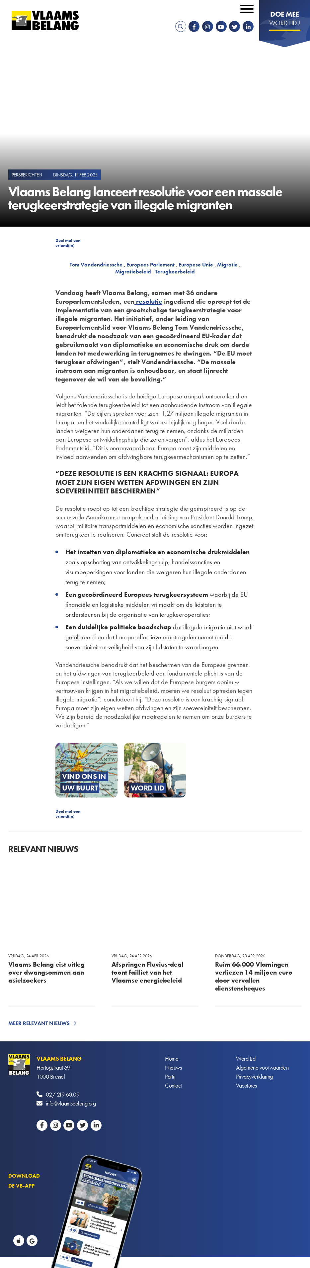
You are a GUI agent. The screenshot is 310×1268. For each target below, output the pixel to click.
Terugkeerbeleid (175, 271)
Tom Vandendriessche (96, 264)
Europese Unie (196, 264)
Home (171, 1058)
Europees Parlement (150, 264)
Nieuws (173, 1067)
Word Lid (245, 1058)
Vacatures (246, 1085)
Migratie (227, 264)
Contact (173, 1085)
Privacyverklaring (254, 1076)
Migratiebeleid (133, 271)
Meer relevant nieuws (39, 1023)
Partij (170, 1076)
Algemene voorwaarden (262, 1067)
